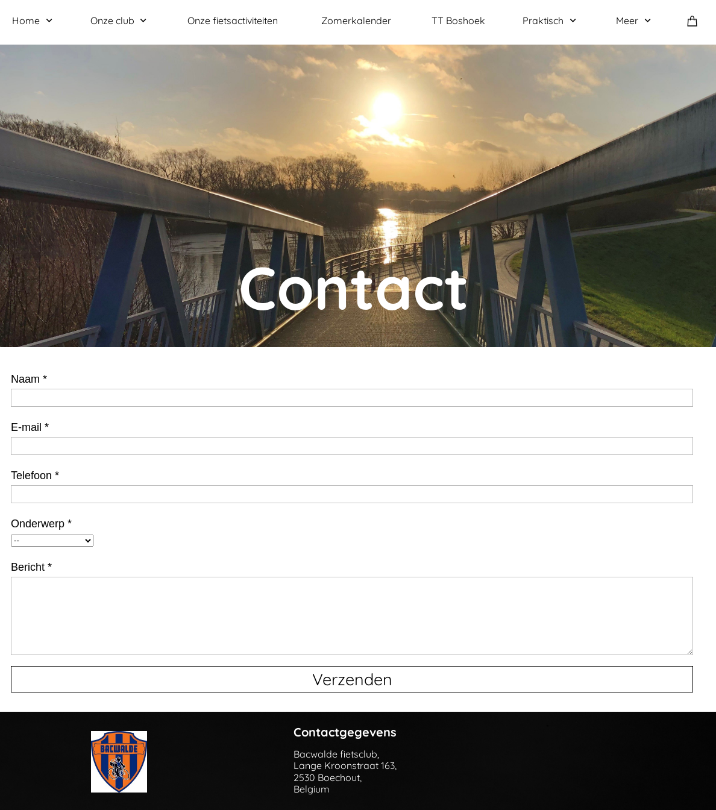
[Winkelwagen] (695, 20)
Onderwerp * (41, 524)
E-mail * (30, 427)
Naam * (29, 379)
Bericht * (31, 567)
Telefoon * (35, 475)
